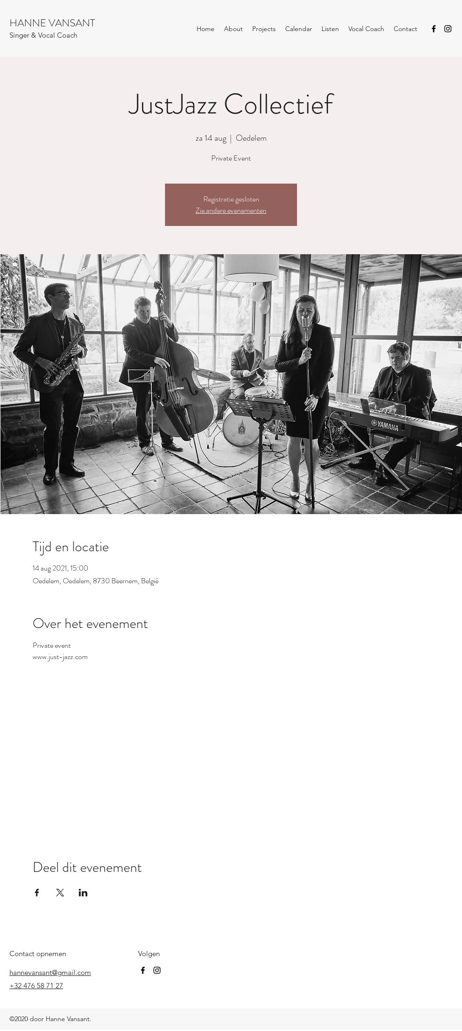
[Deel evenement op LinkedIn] (83, 892)
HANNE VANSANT (52, 23)
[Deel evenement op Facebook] (37, 892)
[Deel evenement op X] (60, 892)
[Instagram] (448, 28)
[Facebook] (433, 28)
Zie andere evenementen (231, 210)
